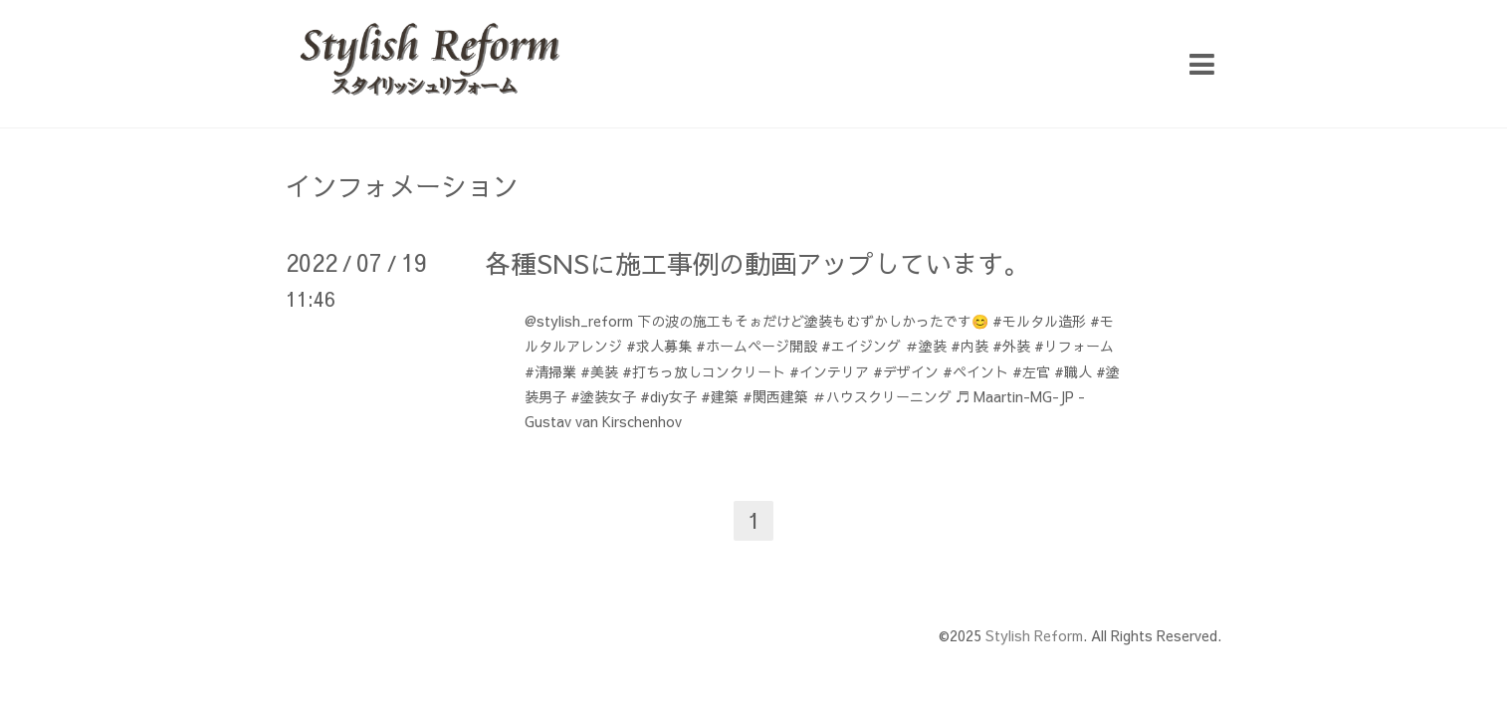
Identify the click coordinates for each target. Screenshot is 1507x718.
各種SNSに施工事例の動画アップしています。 (757, 263)
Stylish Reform (1034, 635)
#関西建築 (775, 396)
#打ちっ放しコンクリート (703, 371)
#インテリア (829, 371)
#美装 (599, 371)
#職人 (1073, 371)
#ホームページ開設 (756, 346)
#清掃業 (550, 371)
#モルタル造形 (1039, 321)
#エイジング (861, 346)
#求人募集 (659, 346)
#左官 (1031, 371)
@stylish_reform (579, 321)
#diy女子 (668, 396)
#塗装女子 (603, 396)
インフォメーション (402, 185)
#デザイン (906, 371)
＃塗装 (926, 346)
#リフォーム (1074, 346)
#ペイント (975, 371)
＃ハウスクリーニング (882, 396)
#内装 (969, 346)
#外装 (1011, 346)
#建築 (720, 396)
